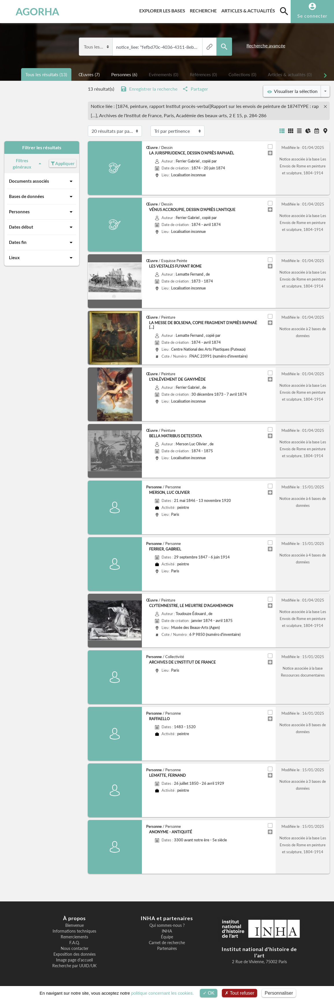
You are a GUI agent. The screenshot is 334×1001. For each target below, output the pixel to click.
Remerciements (74, 936)
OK (209, 993)
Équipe (167, 936)
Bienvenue (74, 925)
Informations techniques (74, 931)
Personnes (42, 211)
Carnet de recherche (167, 942)
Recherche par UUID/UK (74, 965)
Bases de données (42, 196)
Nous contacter (74, 948)
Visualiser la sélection (292, 91)
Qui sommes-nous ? (167, 925)
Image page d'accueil (74, 960)
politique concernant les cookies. (162, 993)
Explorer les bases (163, 9)
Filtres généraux (28, 164)
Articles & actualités (249, 9)
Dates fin (42, 242)
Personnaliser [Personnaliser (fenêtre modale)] (279, 993)
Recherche (204, 9)
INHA (167, 931)
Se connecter (312, 15)
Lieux (42, 257)
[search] (284, 11)
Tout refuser (239, 993)
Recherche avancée (265, 45)
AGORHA (32, 11)
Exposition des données (74, 954)
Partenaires (167, 948)
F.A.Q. (74, 942)
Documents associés (42, 181)
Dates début (42, 227)
